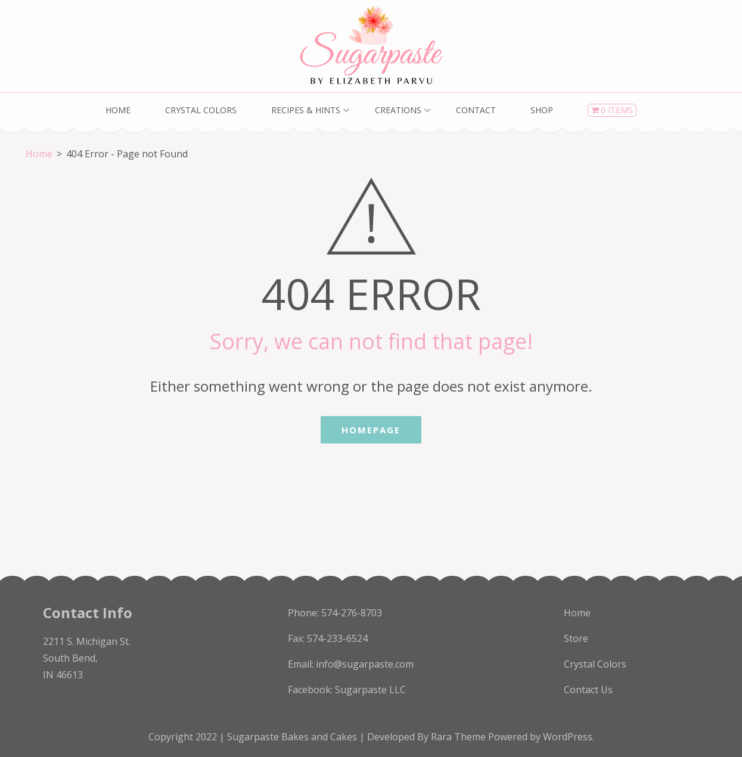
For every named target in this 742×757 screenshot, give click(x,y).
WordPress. (568, 736)
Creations (398, 110)
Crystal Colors (201, 110)
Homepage (371, 430)
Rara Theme (459, 736)
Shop (541, 110)
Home (118, 110)
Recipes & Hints (305, 110)
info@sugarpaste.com (365, 664)
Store (576, 638)
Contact (476, 110)
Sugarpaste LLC (370, 689)
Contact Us (588, 689)
